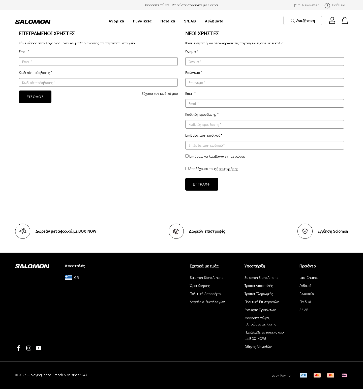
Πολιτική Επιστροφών (262, 301)
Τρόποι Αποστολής (259, 285)
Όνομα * (191, 51)
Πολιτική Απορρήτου (206, 293)
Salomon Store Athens (207, 277)
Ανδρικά (116, 21)
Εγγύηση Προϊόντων (260, 309)
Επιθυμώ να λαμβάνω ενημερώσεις (217, 156)
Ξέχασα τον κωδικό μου (160, 93)
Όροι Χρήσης (200, 285)
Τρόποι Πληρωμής (259, 293)
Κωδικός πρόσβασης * (35, 72)
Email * (24, 51)
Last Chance (309, 277)
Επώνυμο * (193, 72)
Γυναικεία (142, 21)
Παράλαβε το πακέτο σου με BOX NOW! (264, 335)
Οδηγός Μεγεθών (258, 346)
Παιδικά (168, 21)
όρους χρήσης (227, 168)
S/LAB (190, 21)
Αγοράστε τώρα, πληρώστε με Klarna (261, 320)
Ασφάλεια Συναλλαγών (207, 301)
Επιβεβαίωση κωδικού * (203, 135)
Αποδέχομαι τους (213, 168)
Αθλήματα (214, 21)
